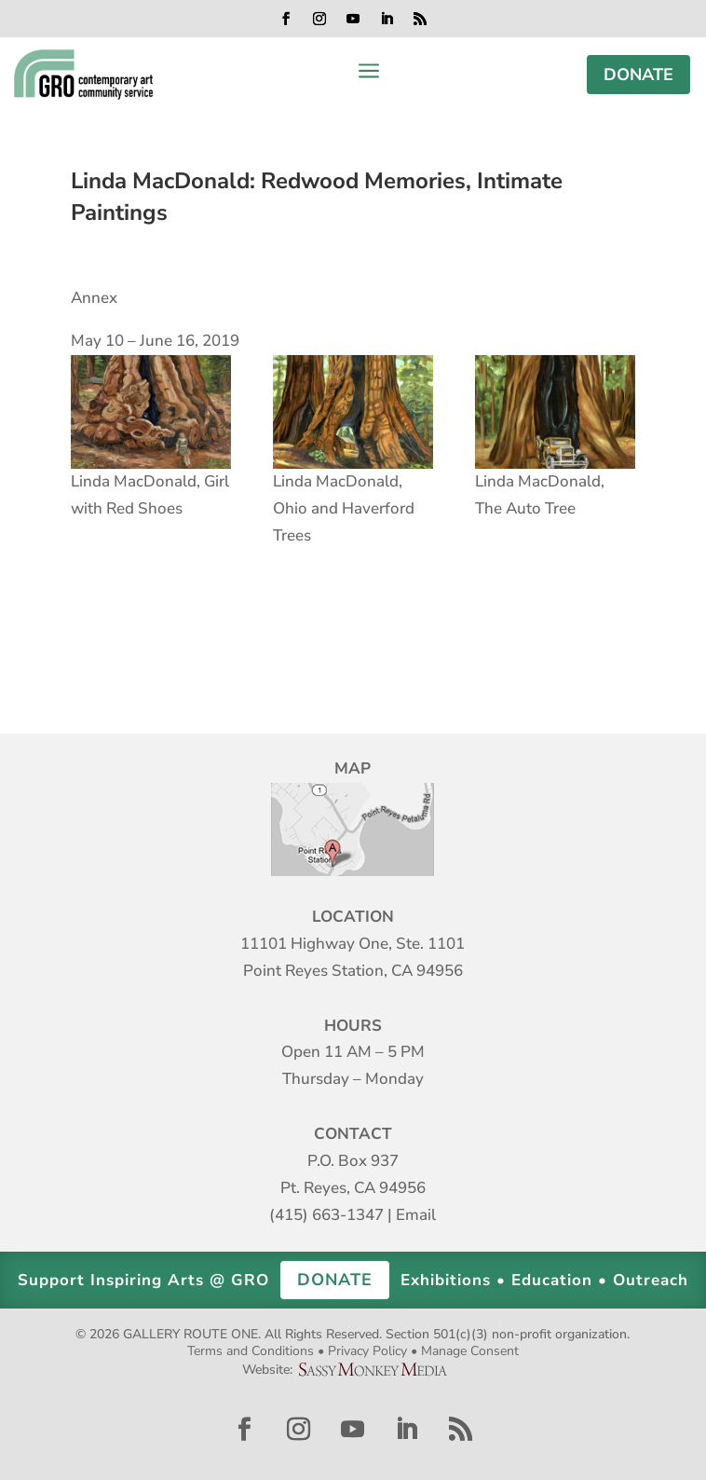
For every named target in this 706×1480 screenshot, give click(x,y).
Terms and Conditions (250, 1351)
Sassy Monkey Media (380, 1369)
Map (352, 829)
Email (416, 1215)
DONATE (638, 74)
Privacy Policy (367, 1351)
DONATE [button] (335, 1279)
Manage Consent (470, 1351)
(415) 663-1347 (326, 1215)
